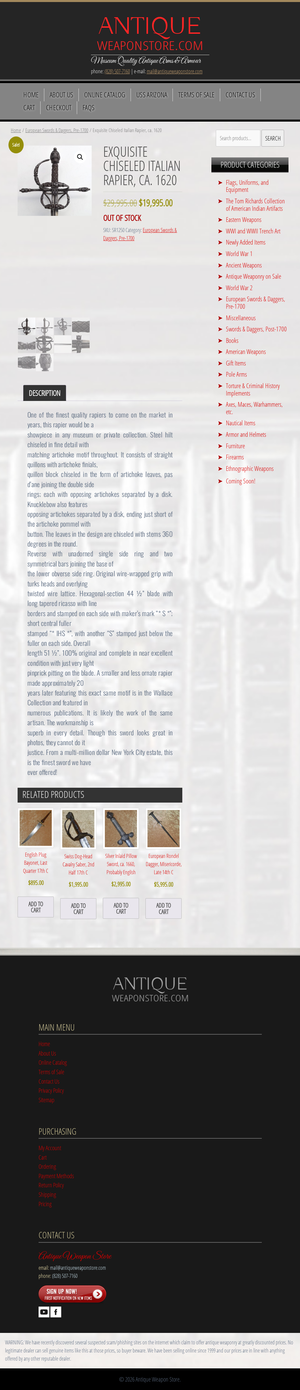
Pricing (45, 1203)
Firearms (235, 456)
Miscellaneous (241, 317)
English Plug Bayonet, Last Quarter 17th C (36, 847)
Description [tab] (45, 393)
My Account (50, 1147)
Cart (29, 107)
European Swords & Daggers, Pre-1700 (56, 130)
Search (273, 138)
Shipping (47, 1194)
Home (31, 94)
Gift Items (236, 363)
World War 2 (239, 287)
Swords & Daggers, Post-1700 (256, 328)
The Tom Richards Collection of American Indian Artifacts (255, 204)
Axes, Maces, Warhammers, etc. (254, 408)
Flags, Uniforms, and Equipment (247, 186)
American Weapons (246, 351)
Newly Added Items (246, 242)
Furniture (235, 445)
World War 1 (239, 253)
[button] (80, 157)
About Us (61, 94)
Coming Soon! (240, 480)
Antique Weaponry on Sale (253, 276)
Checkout (59, 107)
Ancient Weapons (244, 265)
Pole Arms (236, 374)
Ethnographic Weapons (250, 468)
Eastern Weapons (243, 219)
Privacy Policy (51, 1090)
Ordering (47, 1166)
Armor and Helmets (246, 434)
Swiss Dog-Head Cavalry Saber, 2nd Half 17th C (78, 848)
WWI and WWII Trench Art (253, 230)
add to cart (35, 907)
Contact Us (240, 94)
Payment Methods (56, 1175)
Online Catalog (104, 94)
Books (232, 340)
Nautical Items (240, 422)
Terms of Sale (196, 94)
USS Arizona (151, 94)
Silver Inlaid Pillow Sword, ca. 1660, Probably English (121, 848)
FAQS (88, 107)
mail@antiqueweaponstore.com (175, 71)
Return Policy (51, 1185)
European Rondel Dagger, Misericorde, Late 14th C (163, 848)
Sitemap (46, 1099)
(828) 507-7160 (117, 71)
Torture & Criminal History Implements (253, 389)
